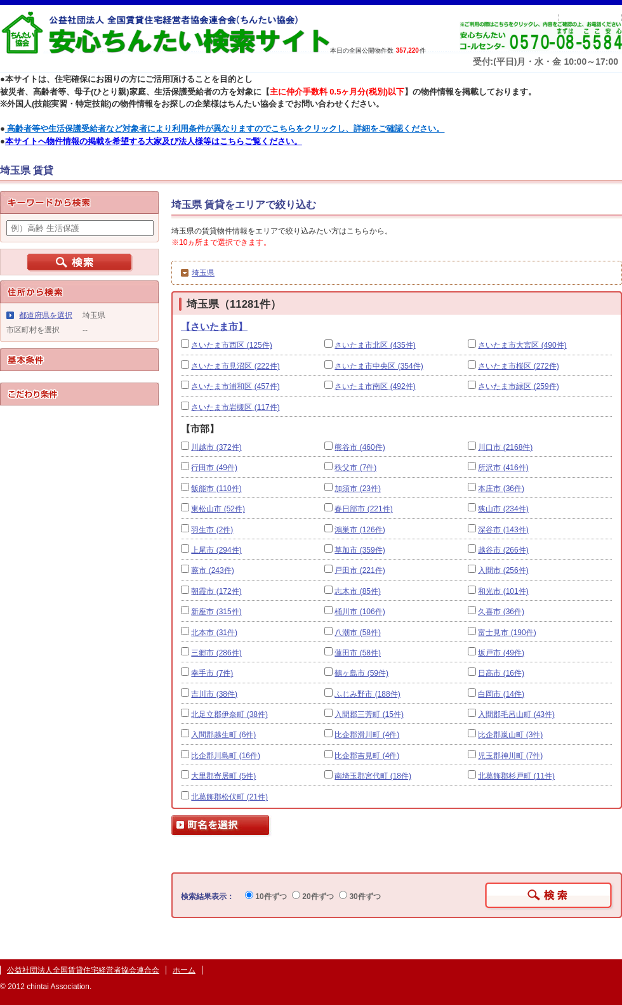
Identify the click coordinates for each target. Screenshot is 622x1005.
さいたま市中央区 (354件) (378, 366)
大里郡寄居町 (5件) (223, 776)
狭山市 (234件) (503, 508)
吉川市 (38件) (214, 694)
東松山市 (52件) (218, 508)
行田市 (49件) (214, 467)
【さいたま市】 (214, 326)
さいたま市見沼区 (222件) (235, 366)
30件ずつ (360, 896)
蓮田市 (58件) (357, 652)
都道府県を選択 (45, 315)
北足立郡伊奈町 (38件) (229, 714)
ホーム (184, 970)
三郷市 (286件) (216, 652)
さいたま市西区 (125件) (231, 345)
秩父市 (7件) (355, 467)
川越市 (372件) (216, 447)
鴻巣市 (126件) (359, 529)
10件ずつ (266, 896)
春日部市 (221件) (363, 508)
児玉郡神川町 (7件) (510, 755)
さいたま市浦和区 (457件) (235, 386)
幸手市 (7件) (212, 673)
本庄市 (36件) (501, 488)
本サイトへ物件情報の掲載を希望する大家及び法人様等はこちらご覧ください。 (153, 141)
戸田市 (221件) (359, 570)
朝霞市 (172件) (216, 591)
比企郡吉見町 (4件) (366, 755)
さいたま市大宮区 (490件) (522, 345)
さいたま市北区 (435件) (374, 345)
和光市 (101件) (503, 591)
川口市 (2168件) (505, 447)
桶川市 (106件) (359, 611)
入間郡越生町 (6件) (223, 734)
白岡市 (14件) (501, 694)
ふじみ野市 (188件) (367, 694)
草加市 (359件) (359, 550)
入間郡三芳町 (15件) (369, 714)
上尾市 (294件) (216, 550)
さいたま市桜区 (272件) (518, 366)
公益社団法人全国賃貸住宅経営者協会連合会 (83, 970)
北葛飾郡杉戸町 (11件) (516, 776)
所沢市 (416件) (503, 467)
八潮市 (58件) (357, 632)
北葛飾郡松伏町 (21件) (229, 796)
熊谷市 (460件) (359, 447)
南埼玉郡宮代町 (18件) (372, 776)
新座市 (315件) (216, 611)
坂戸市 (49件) (501, 652)
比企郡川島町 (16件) (225, 755)
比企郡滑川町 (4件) (366, 734)
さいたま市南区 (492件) (374, 386)
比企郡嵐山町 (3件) (510, 734)
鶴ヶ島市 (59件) (361, 673)
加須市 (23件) (357, 488)
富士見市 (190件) (507, 632)
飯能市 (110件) (216, 488)
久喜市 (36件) (501, 611)
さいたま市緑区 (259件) (518, 386)
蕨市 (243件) (212, 570)
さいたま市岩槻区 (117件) (235, 407)
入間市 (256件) (503, 570)
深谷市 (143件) (503, 529)
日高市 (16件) (501, 673)
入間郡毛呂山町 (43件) (516, 714)
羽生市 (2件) (212, 529)
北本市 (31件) (214, 632)
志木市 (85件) (357, 591)
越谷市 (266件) (503, 550)
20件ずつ (313, 896)
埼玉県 (203, 272)
